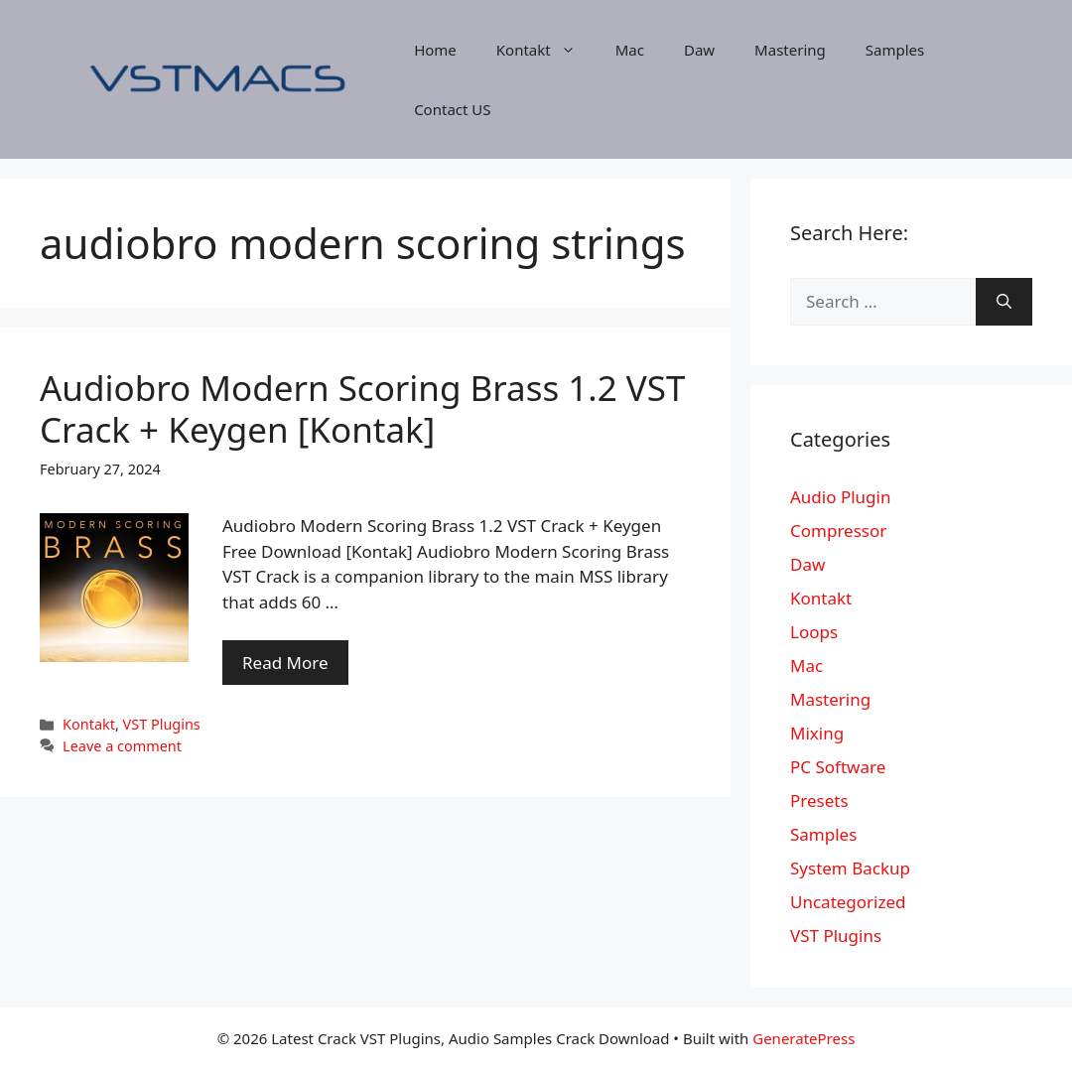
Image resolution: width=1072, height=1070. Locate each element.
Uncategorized (848, 901)
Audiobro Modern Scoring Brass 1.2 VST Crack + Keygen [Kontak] (363, 408)
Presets (819, 800)
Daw (699, 50)
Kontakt (546, 49)
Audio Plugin (840, 496)
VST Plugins (162, 724)
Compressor (838, 530)
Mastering (790, 50)
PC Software (837, 766)
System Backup (850, 868)
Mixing (817, 733)
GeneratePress (803, 1038)
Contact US (452, 109)
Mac (629, 50)
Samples (895, 50)
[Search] (1004, 302)
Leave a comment (122, 745)
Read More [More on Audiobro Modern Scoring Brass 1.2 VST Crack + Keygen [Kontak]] (285, 662)
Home (435, 50)
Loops (814, 631)
